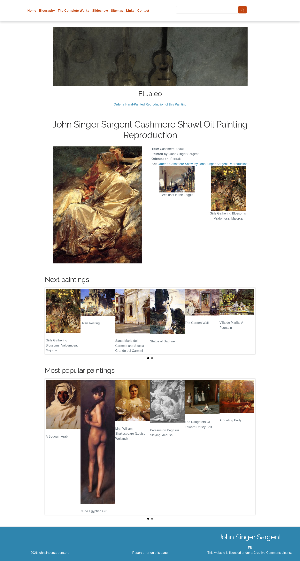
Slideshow (100, 10)
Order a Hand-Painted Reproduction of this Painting (150, 104)
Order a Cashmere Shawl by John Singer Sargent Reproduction (203, 164)
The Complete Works (73, 10)
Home (31, 10)
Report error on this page (150, 552)
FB (250, 547)
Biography (47, 10)
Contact (143, 10)
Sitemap (117, 10)
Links (130, 10)
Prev (51, 321)
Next (249, 321)
